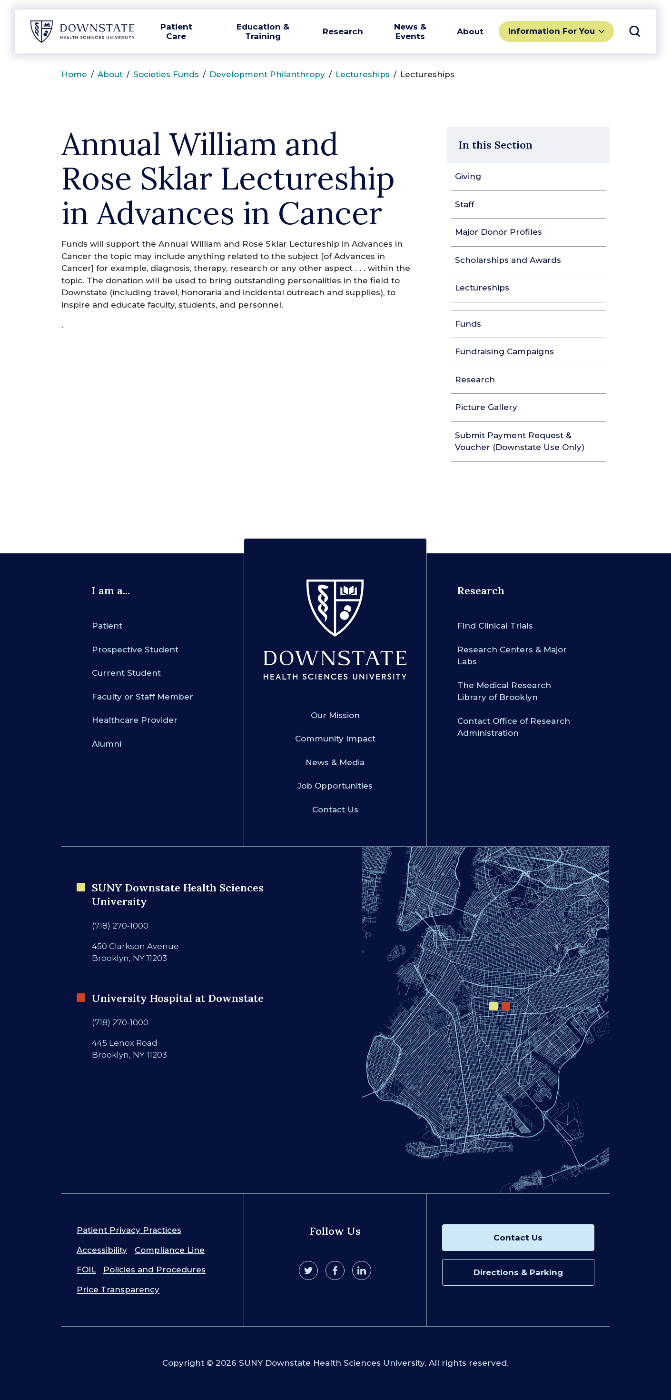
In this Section (496, 144)
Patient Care (176, 31)
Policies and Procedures (154, 1269)
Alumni (106, 744)
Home (74, 74)
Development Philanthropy (267, 74)
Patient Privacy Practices (129, 1230)
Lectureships (363, 74)
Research (343, 31)
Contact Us (335, 809)
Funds (468, 324)
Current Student (126, 673)
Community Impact (335, 738)
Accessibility (102, 1250)
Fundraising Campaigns (504, 351)
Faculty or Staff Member (142, 696)
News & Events (410, 31)
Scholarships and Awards (508, 260)
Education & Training (263, 31)
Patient (107, 625)
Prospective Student (135, 649)
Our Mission (335, 715)
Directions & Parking (518, 1272)
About (470, 31)
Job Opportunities (335, 785)
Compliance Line (170, 1250)
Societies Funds (166, 74)
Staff (464, 204)
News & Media (335, 762)
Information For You (551, 31)
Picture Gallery (486, 407)
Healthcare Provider (135, 720)
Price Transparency (118, 1289)
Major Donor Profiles (498, 232)
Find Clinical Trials (495, 625)
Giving (468, 176)
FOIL (86, 1269)
